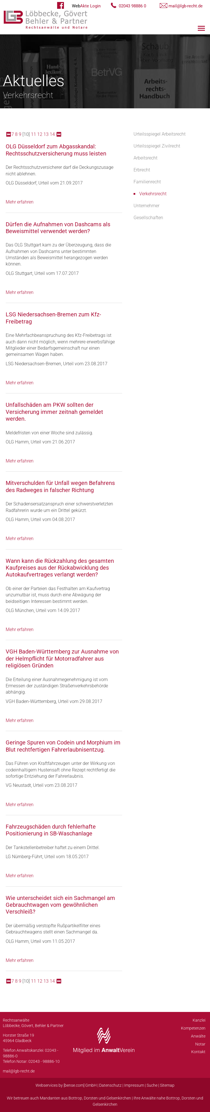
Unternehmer (146, 205)
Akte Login (86, 6)
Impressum (134, 1085)
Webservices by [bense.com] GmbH (66, 1085)
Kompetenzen (193, 1028)
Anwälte (198, 1036)
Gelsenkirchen (118, 1098)
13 (46, 134)
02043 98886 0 (132, 6)
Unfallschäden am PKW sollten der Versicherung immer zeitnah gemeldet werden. (54, 411)
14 (52, 134)
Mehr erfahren (20, 202)
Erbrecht (142, 170)
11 (33, 134)
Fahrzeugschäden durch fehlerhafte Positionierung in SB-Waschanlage (51, 830)
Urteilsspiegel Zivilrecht (157, 146)
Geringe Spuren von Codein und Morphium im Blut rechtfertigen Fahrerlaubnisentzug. (63, 746)
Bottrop (75, 1098)
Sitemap (167, 1085)
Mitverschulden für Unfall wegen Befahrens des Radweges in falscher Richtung (60, 486)
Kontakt (198, 1051)
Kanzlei (199, 1020)
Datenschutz (110, 1085)
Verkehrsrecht (153, 193)
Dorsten (91, 1098)
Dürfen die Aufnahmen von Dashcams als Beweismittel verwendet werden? (58, 228)
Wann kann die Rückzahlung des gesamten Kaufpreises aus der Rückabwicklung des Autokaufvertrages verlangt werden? (60, 567)
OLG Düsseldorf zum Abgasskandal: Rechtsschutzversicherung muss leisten (56, 150)
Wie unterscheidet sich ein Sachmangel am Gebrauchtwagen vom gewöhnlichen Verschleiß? (60, 905)
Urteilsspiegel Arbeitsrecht (160, 134)
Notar (200, 1044)
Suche (152, 1085)
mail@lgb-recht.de (186, 6)
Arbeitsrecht (145, 158)
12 (39, 134)
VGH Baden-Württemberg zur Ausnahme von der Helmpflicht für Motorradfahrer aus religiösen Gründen (62, 658)
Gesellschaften (148, 217)
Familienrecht (147, 181)
